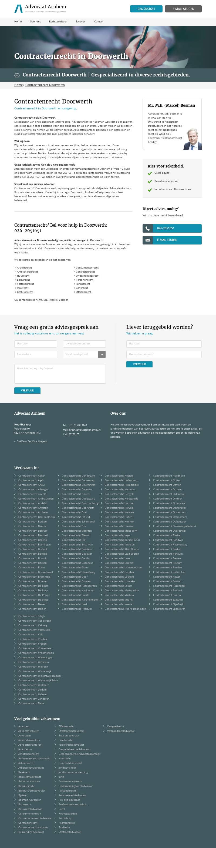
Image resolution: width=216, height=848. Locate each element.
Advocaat (23, 727)
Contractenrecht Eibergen (77, 531)
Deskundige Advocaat (31, 832)
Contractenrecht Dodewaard (78, 499)
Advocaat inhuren (28, 731)
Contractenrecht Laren (118, 559)
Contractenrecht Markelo (119, 595)
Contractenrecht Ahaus (31, 485)
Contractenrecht (85, 272)
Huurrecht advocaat (70, 763)
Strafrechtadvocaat (69, 832)
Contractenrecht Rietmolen (169, 572)
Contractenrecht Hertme (119, 503)
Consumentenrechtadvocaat (35, 818)
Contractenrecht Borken (32, 563)
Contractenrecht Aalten (31, 476)
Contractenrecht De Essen (33, 586)
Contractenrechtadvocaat (33, 828)
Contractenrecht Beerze (32, 526)
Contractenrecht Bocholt (32, 549)
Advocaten (24, 736)
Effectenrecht (83, 292)
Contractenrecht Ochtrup (168, 490)
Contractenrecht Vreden (32, 644)
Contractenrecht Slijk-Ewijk (168, 604)
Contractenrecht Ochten (167, 485)
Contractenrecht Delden (32, 609)
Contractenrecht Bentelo (32, 540)
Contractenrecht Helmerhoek (122, 485)
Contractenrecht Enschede (77, 545)
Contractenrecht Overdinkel (169, 531)
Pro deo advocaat (69, 800)
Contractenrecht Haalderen (78, 591)
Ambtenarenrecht (27, 272)
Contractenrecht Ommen (168, 499)
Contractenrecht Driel (74, 513)
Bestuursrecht (25, 292)
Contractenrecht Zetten (31, 704)
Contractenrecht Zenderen (33, 699)
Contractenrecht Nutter (166, 480)
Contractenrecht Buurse (32, 581)
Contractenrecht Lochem (119, 577)
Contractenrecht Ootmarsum (170, 517)
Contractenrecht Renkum (168, 554)
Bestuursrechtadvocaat (31, 791)
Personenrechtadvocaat (72, 795)
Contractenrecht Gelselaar (77, 554)
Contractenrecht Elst (73, 540)
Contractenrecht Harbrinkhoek (80, 600)
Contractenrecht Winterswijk (34, 671)
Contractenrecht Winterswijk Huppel (39, 676)
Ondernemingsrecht (87, 276)
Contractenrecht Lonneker (120, 581)
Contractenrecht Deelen (32, 604)
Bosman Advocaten (29, 800)
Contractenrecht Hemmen (120, 490)
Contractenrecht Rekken (167, 549)
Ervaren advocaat (69, 736)
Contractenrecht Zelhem (32, 694)
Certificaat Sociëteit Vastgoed (31, 441)
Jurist (61, 777)
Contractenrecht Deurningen (79, 485)
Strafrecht (22, 288)
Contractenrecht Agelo (31, 480)
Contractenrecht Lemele (119, 563)
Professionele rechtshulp (73, 805)
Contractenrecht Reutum (167, 563)
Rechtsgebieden (68, 814)
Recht (62, 809)
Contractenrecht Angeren (33, 508)
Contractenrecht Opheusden (170, 522)
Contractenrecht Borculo (32, 559)
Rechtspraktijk (67, 823)
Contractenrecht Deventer (77, 490)
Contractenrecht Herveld (119, 508)
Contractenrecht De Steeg (33, 600)
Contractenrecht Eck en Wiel (78, 522)
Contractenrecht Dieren (75, 494)
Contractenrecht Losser (118, 586)
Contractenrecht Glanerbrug (78, 572)
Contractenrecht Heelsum (77, 609)
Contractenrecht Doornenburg (80, 503)
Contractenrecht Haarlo (75, 595)
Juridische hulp (67, 768)
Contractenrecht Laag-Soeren (122, 554)
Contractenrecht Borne (31, 568)
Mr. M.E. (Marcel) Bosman (54, 300)
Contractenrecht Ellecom (76, 536)
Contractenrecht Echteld (76, 517)
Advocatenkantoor (29, 740)
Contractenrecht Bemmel (33, 536)
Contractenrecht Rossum (167, 581)
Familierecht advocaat (71, 745)
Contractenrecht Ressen (167, 559)
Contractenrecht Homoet (119, 522)
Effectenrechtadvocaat (71, 731)
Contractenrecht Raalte (166, 536)
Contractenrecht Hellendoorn (122, 480)
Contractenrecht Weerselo (33, 662)
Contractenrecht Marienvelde (122, 591)
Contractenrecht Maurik (119, 600)
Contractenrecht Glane (75, 568)
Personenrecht (84, 280)
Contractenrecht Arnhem (33, 513)
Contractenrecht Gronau (76, 581)
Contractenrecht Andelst (32, 503)
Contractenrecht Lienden (119, 572)
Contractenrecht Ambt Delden (36, 499)
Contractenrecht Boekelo (33, 554)
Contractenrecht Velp (30, 635)
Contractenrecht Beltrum (33, 531)
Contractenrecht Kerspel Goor (122, 540)
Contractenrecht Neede (118, 604)
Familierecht (83, 284)
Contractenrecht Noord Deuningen (125, 609)
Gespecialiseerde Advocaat (74, 750)
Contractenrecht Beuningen (34, 545)
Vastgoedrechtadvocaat (120, 731)
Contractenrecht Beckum (33, 522)
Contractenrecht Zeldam (32, 690)
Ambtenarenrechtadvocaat (34, 759)
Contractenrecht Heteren (119, 513)
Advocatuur (25, 750)
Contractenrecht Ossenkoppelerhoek (174, 526)
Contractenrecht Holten (118, 517)
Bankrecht (82, 288)
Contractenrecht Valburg (32, 626)
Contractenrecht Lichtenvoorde (123, 568)
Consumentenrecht (87, 268)
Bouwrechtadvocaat (30, 809)
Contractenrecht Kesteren (120, 545)
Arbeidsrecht (24, 268)
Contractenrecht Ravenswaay (170, 545)
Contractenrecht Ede (74, 526)
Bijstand (23, 795)
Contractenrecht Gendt (75, 559)
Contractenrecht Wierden (33, 667)
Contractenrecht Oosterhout (169, 513)
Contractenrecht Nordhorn (169, 476)
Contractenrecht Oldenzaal (168, 494)
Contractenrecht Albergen (33, 490)
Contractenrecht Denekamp (78, 480)
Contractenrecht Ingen (118, 536)
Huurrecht (23, 276)
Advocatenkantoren (30, 745)
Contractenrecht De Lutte (33, 591)
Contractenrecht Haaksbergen (79, 586)
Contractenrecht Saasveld (168, 600)
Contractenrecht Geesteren (77, 549)
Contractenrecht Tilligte (31, 616)
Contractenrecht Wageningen (35, 658)
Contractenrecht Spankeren (169, 609)
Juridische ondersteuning (73, 772)
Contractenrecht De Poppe (34, 595)
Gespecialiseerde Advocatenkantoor (79, 754)
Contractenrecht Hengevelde (121, 499)
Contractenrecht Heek (74, 604)
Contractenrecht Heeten (119, 476)
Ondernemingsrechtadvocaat (76, 786)
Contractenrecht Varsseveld (34, 630)
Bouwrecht (23, 280)
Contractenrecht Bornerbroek (35, 572)
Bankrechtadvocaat (29, 777)
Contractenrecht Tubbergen (34, 621)
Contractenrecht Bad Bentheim (36, 517)
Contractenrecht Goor (75, 577)
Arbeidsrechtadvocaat (31, 768)
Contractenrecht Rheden (167, 568)
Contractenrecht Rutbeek (168, 591)
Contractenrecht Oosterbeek (169, 508)
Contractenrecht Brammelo (34, 577)
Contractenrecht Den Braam (78, 476)
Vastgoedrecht (25, 284)
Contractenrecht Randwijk (168, 540)
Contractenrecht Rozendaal (169, 586)
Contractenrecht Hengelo (119, 494)
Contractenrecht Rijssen (167, 577)
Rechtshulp (65, 818)
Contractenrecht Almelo (32, 494)
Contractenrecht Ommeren (169, 503)
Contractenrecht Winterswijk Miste (38, 681)
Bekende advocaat (29, 782)
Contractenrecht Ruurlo (167, 595)
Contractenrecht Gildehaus (77, 563)
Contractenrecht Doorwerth (78, 508)
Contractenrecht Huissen (119, 526)
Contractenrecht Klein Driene (122, 549)
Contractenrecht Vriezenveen (35, 648)
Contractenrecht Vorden (32, 639)
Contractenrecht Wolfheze (33, 685)
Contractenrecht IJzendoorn (121, 531)
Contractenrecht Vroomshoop (36, 653)
